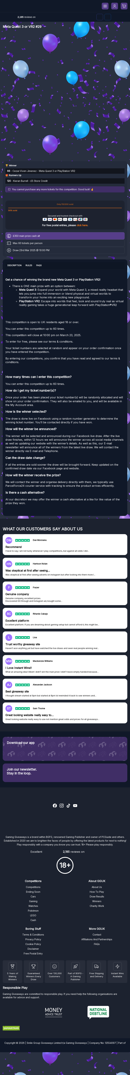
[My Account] (114, 6)
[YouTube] (75, 806)
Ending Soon (33, 891)
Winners (96, 901)
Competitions (33, 887)
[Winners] (12, 966)
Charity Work (97, 905)
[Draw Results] (54, 966)
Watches (33, 905)
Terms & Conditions (33, 934)
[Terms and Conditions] (96, 966)
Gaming (33, 901)
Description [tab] (14, 265)
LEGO (33, 915)
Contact (97, 934)
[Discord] (99, 17)
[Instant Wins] (117, 966)
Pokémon (33, 910)
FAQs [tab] (39, 265)
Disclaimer (33, 948)
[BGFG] (75, 966)
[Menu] (105, 6)
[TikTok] (68, 806)
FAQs (97, 944)
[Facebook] (107, 17)
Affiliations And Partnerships (96, 939)
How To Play (97, 891)
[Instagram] (62, 806)
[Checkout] (124, 6)
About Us (97, 887)
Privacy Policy (33, 939)
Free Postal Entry (33, 953)
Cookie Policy (33, 944)
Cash (33, 920)
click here (82, 225)
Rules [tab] (29, 265)
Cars (33, 896)
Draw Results (97, 896)
